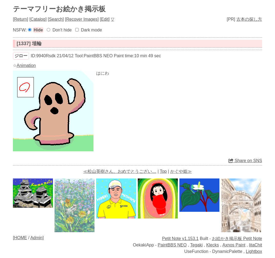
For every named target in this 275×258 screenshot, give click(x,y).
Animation (26, 65)
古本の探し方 (249, 19)
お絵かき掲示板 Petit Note (237, 238)
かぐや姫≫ (181, 171)
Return (20, 19)
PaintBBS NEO (172, 245)
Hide (38, 30)
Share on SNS (245, 160)
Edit (104, 19)
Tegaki (196, 245)
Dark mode (91, 30)
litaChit (255, 245)
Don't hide (62, 30)
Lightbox (254, 251)
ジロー (21, 55)
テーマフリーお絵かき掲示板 (59, 9)
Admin (36, 237)
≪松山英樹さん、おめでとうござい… (119, 171)
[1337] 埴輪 (29, 43)
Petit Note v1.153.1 (180, 238)
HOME (20, 237)
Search (56, 19)
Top (163, 171)
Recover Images (81, 19)
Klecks (212, 245)
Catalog (38, 19)
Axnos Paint (233, 245)
